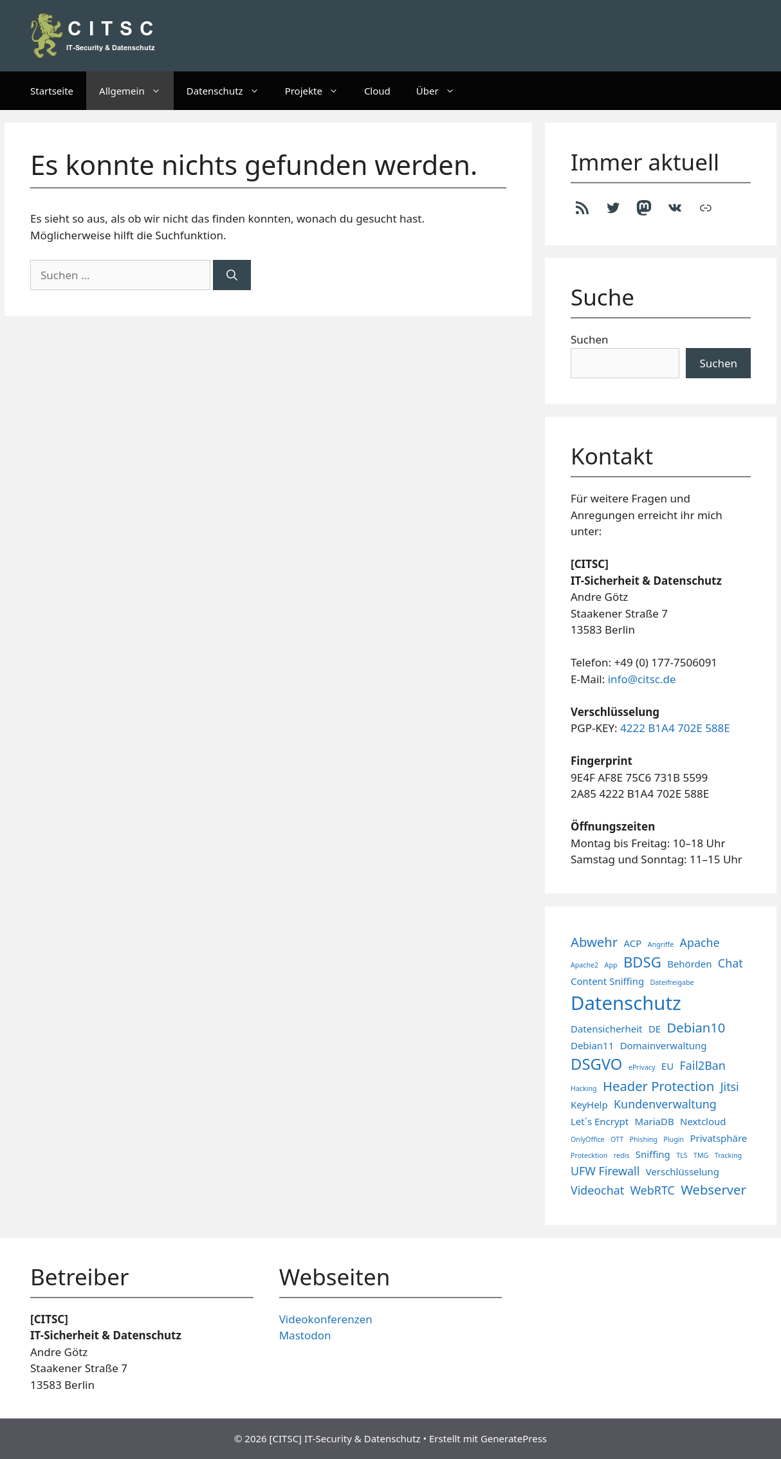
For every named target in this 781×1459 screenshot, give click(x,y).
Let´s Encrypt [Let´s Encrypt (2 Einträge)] (600, 1121)
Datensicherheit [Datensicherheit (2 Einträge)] (606, 1028)
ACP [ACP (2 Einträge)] (633, 943)
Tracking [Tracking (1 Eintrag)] (728, 1155)
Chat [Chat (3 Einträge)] (730, 963)
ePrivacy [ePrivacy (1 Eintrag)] (642, 1067)
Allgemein (136, 90)
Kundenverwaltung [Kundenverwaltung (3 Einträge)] (665, 1104)
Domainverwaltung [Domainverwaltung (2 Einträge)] (663, 1045)
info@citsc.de (642, 679)
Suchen (590, 339)
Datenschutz (229, 90)
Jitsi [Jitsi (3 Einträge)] (730, 1086)
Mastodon (305, 1335)
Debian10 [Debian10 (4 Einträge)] (696, 1027)
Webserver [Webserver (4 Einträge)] (713, 1189)
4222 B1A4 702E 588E (675, 727)
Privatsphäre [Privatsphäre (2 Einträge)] (718, 1138)
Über (442, 90)
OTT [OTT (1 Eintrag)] (617, 1139)
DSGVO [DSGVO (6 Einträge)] (596, 1064)
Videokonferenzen (325, 1319)
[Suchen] (232, 275)
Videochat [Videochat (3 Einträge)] (597, 1190)
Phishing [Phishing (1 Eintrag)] (643, 1139)
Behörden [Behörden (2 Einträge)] (689, 963)
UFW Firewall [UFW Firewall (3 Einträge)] (605, 1171)
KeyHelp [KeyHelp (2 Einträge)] (589, 1104)
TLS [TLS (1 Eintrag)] (681, 1155)
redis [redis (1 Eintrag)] (622, 1155)
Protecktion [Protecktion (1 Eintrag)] (589, 1155)
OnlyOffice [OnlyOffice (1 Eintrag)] (588, 1139)
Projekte (318, 90)
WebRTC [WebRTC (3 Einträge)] (652, 1190)
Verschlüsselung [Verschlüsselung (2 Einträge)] (682, 1171)
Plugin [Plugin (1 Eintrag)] (673, 1139)
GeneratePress (514, 1438)
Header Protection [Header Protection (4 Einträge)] (658, 1086)
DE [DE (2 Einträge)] (654, 1028)
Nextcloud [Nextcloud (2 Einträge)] (703, 1121)
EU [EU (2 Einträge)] (667, 1066)
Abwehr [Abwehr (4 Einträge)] (594, 942)
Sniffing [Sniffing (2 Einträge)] (653, 1154)
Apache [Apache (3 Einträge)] (700, 942)
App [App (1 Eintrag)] (611, 964)
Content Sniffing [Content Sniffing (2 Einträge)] (607, 981)
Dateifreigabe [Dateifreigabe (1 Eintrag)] (672, 982)
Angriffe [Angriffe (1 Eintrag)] (661, 944)
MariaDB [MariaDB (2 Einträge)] (654, 1121)
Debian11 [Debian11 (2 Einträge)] (592, 1045)
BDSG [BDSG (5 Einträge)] (642, 961)
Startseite (51, 90)
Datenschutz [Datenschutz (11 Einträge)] (626, 1003)
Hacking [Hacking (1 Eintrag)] (584, 1088)
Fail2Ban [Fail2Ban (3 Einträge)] (703, 1065)
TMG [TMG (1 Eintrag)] (701, 1155)
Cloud (377, 90)
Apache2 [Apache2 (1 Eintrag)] (584, 964)
